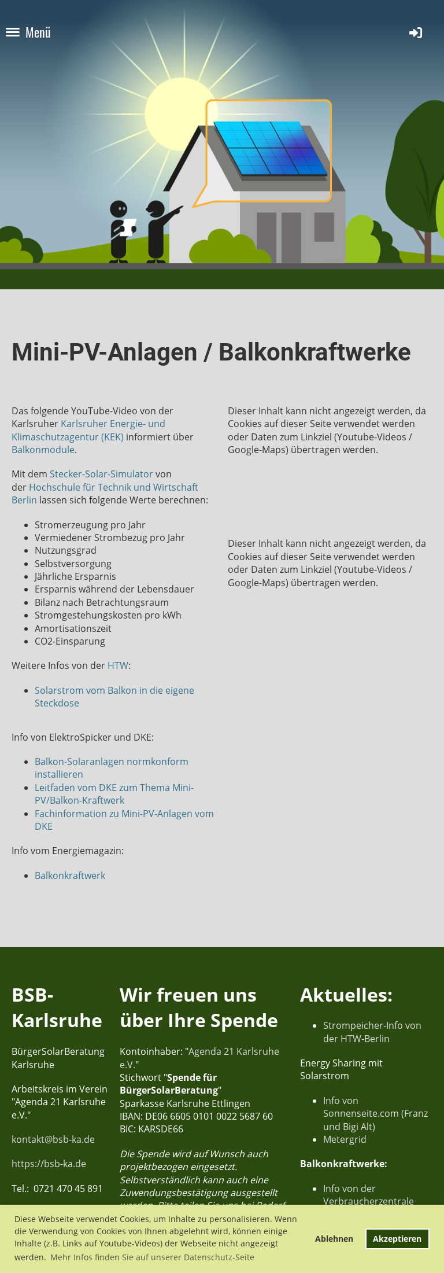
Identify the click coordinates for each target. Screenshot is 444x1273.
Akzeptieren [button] (397, 1238)
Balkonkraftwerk (70, 875)
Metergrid (345, 1139)
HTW (118, 665)
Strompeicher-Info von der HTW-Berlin (372, 1031)
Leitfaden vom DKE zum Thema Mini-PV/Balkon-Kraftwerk (114, 794)
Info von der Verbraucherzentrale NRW (368, 1201)
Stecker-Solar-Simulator (101, 474)
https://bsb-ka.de (49, 1163)
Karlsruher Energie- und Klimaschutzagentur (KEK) (88, 430)
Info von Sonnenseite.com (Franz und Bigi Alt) (375, 1113)
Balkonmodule (43, 449)
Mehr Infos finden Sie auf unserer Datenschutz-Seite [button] (152, 1257)
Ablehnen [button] (334, 1238)
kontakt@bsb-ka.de (53, 1139)
